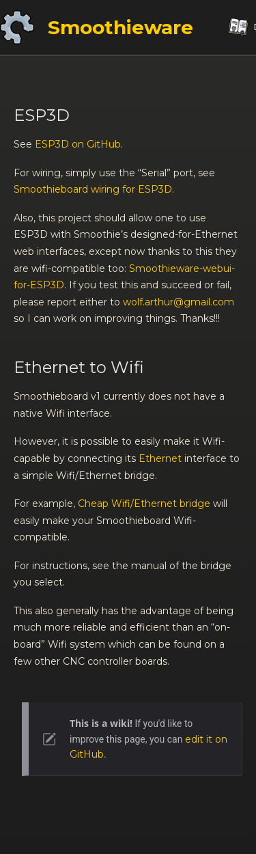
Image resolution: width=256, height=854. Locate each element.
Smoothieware (120, 27)
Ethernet (160, 458)
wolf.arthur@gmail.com (178, 302)
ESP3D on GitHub (78, 144)
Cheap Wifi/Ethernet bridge (144, 503)
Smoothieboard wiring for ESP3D (93, 189)
